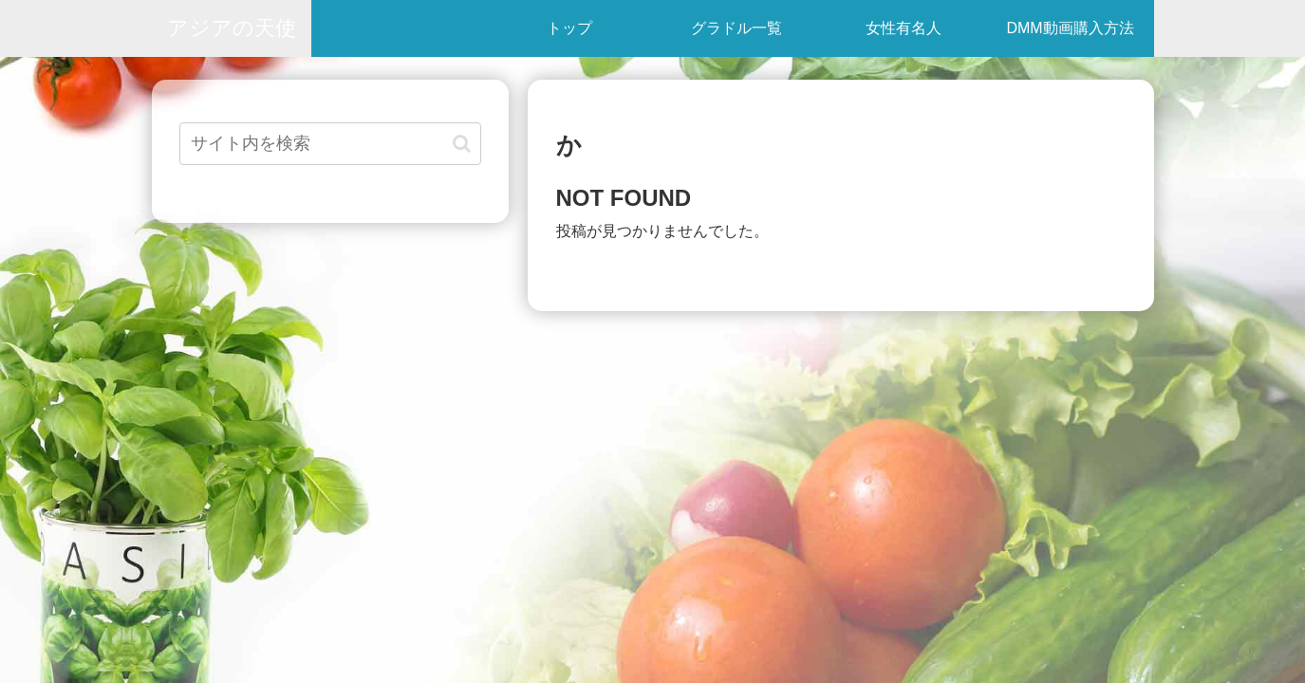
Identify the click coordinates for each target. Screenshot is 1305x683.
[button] (461, 144)
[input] (330, 143)
